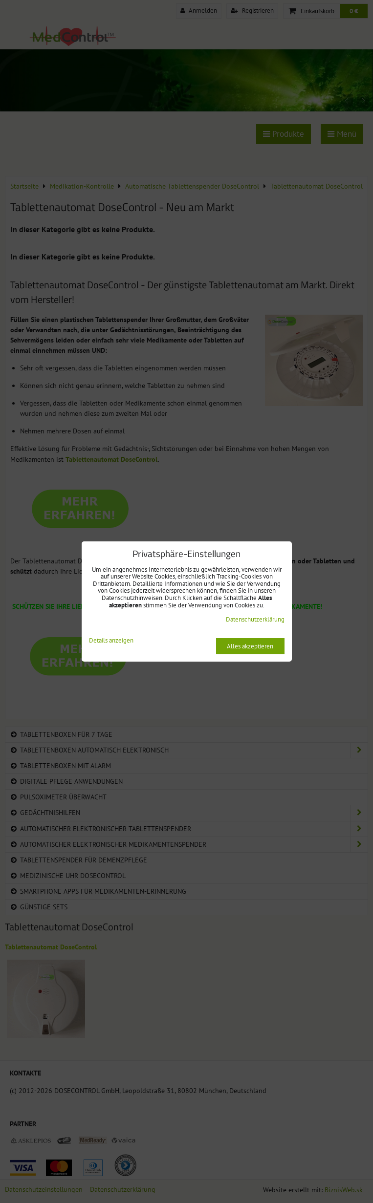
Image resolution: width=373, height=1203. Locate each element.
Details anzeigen (111, 640)
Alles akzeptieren (250, 646)
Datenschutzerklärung (255, 619)
